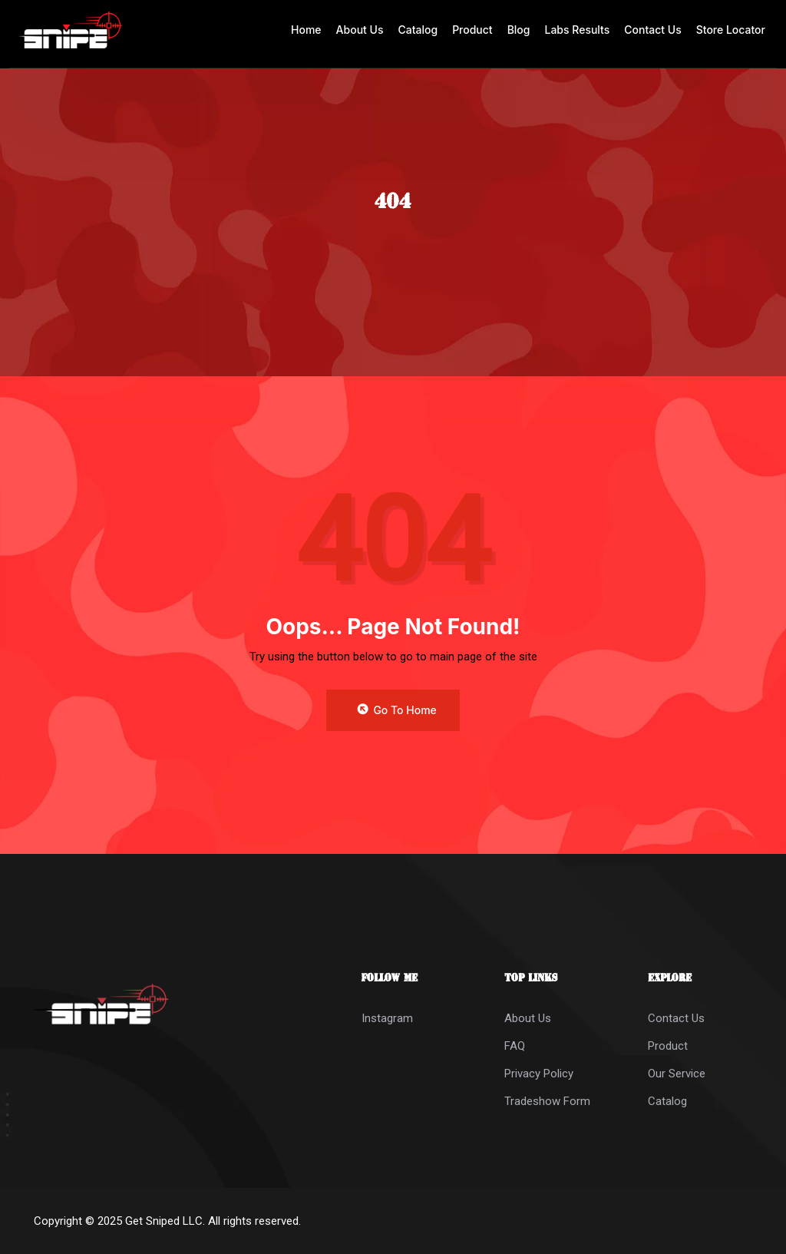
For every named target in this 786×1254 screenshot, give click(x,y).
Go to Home (396, 709)
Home (306, 29)
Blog (518, 29)
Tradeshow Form (547, 1101)
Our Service (676, 1073)
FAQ (514, 1046)
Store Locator (730, 29)
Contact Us (652, 29)
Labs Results (577, 29)
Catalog (418, 29)
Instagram (387, 1018)
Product (472, 29)
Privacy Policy (538, 1073)
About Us (360, 29)
